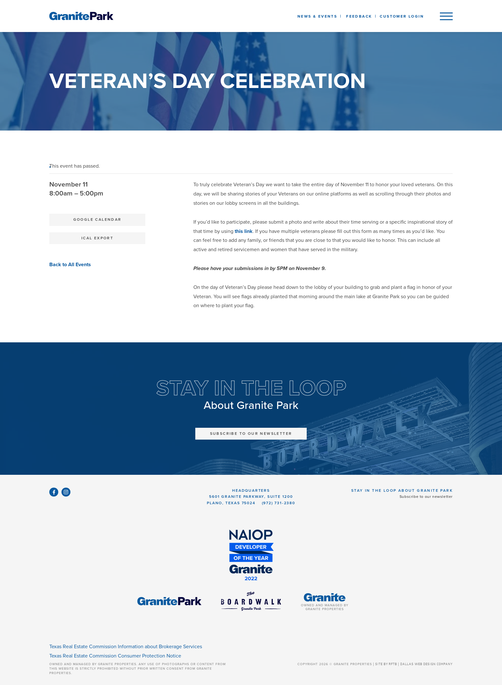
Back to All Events (70, 264)
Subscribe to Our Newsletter (251, 433)
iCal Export (97, 238)
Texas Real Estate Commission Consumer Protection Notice (115, 656)
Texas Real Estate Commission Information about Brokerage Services (125, 646)
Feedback (359, 16)
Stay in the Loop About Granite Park (402, 490)
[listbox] (359, 16)
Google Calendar (97, 219)
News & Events (318, 16)
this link (244, 231)
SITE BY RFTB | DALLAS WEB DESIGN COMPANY (414, 664)
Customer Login (402, 16)
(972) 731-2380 (278, 503)
